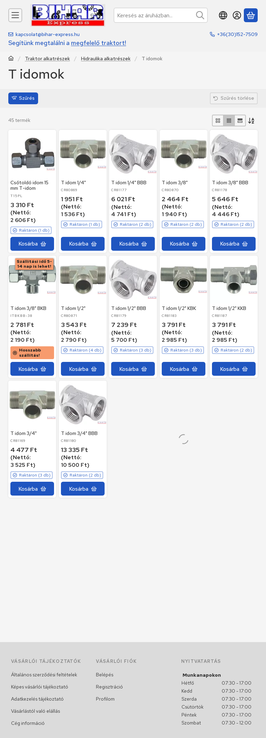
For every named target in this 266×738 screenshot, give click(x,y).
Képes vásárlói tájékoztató (39, 687)
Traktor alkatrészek (47, 59)
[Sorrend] (252, 120)
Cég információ (28, 723)
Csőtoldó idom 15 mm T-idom (29, 185)
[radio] (218, 120)
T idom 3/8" (175, 182)
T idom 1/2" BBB (128, 308)
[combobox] (161, 15)
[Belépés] (237, 15)
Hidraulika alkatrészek (106, 59)
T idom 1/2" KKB (229, 308)
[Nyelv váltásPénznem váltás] (223, 15)
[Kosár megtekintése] (251, 15)
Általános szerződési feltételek (44, 675)
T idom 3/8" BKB (28, 308)
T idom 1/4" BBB (129, 182)
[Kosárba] (32, 244)
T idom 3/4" (23, 433)
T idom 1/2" (73, 308)
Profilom (105, 699)
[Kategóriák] (15, 15)
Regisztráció (109, 687)
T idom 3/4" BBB (79, 433)
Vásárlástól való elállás (35, 711)
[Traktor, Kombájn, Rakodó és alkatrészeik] (11, 59)
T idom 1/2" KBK (179, 308)
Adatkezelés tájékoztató (37, 699)
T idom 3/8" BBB (230, 182)
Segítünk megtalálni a (67, 43)
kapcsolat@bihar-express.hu (48, 34)
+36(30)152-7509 (237, 34)
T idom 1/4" (73, 182)
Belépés (104, 675)
